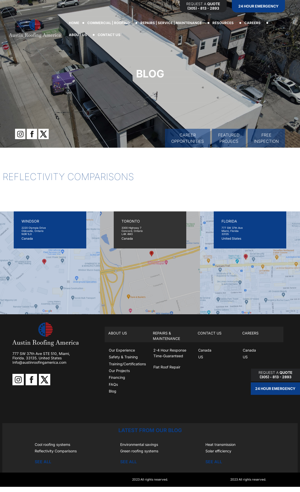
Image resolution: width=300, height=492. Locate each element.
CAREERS (253, 22)
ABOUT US (79, 34)
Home (74, 23)
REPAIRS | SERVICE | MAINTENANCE (172, 22)
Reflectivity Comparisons (56, 451)
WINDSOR (30, 221)
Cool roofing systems (52, 444)
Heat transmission (220, 444)
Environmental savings (139, 444)
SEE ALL (43, 461)
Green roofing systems (139, 451)
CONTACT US (110, 34)
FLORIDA (229, 221)
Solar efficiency (218, 451)
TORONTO (131, 221)
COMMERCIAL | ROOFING (109, 22)
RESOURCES (224, 22)
